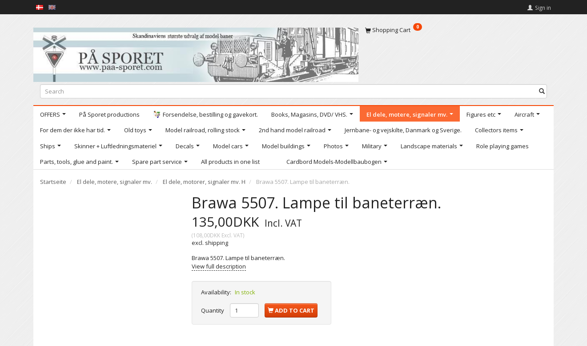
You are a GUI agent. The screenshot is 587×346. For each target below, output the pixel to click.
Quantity (213, 310)
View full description (219, 266)
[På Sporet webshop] (195, 53)
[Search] (542, 91)
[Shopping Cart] (456, 30)
